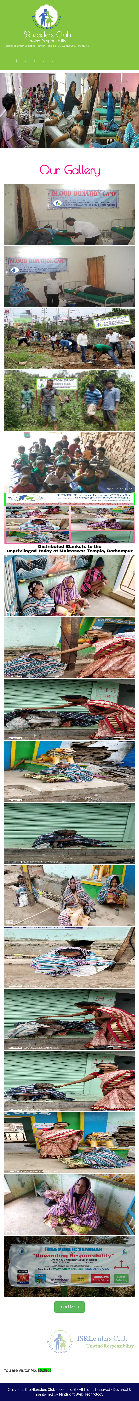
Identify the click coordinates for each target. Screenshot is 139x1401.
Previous (3, 120)
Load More (69, 1306)
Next (135, 120)
